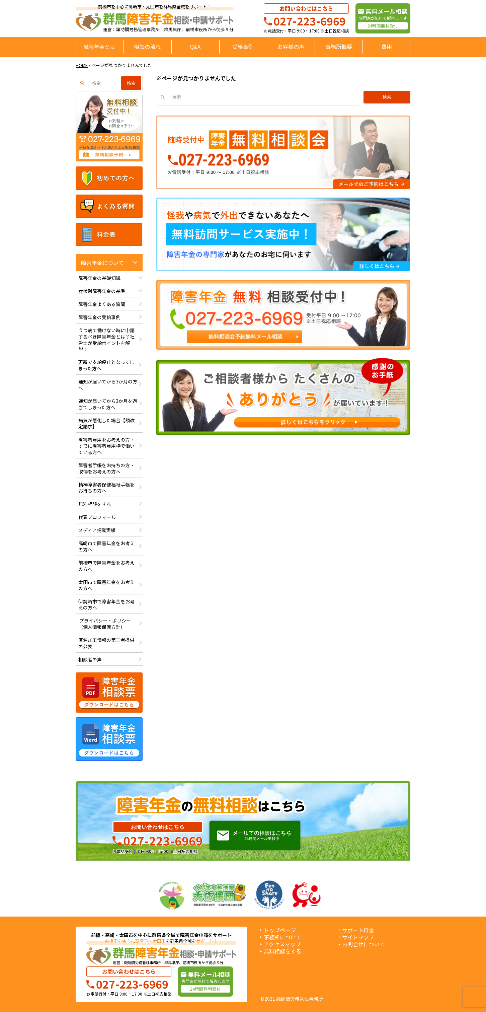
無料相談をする (94, 504)
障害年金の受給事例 (99, 317)
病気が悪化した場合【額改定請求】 (106, 423)
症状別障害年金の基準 (101, 291)
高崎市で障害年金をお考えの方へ (106, 546)
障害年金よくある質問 (101, 304)
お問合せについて (363, 944)
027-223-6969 (309, 20)
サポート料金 (358, 930)
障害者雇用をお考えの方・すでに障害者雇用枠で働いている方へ (106, 445)
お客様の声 (290, 47)
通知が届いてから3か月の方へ (107, 384)
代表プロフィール (97, 517)
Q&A (195, 47)
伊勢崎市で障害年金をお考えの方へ (106, 604)
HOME (82, 65)
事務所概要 (338, 47)
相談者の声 (90, 659)
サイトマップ (358, 937)
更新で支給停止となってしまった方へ (106, 365)
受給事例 (243, 47)
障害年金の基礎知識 (99, 278)
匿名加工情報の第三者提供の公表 (106, 643)
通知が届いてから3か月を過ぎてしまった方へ (107, 404)
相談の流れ (147, 47)
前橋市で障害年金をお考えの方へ (106, 565)
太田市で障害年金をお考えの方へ (106, 585)
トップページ (280, 930)
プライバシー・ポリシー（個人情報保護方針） (104, 623)
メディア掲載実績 (96, 530)
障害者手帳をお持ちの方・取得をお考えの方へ (106, 468)
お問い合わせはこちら (306, 8)
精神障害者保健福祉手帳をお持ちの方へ (106, 487)
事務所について (282, 937)
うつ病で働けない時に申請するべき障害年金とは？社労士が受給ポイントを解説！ (106, 339)
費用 (386, 47)
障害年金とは (99, 47)
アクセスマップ (282, 944)
